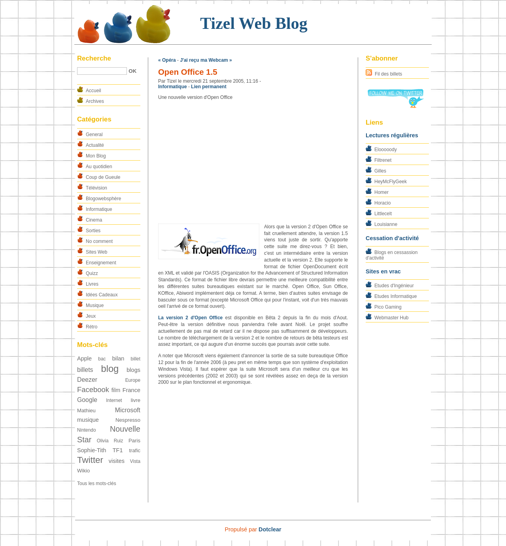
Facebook (93, 389)
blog (110, 368)
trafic (134, 450)
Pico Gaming (388, 307)
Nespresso (127, 420)
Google (87, 399)
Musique (95, 305)
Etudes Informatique (395, 296)
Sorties (93, 230)
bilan (118, 358)
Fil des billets (388, 74)
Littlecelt (383, 213)
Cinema (94, 220)
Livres (92, 284)
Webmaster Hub (391, 317)
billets (85, 369)
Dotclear (270, 529)
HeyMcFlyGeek (390, 181)
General (94, 134)
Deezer (87, 379)
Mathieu (86, 410)
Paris (134, 441)
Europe (132, 380)
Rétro (91, 327)
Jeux (91, 316)
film (116, 390)
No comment (99, 241)
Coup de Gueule (103, 177)
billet (135, 359)
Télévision (96, 188)
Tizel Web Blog (253, 23)
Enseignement (101, 262)
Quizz (92, 273)
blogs (133, 370)
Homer (381, 192)
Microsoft (127, 410)
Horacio (382, 203)
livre (135, 400)
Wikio (83, 471)
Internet (114, 400)
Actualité (95, 145)
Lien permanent (208, 86)
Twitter (90, 460)
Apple (84, 358)
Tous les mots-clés (96, 483)
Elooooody (385, 149)
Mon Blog (96, 156)
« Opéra (167, 60)
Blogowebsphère (103, 198)
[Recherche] (102, 71)
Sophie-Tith (91, 450)
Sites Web (96, 252)
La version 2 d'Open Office (190, 317)
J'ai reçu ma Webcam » (206, 60)
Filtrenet (382, 160)
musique (88, 420)
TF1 (118, 450)
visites (117, 461)
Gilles (380, 171)
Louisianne (385, 224)
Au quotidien (99, 166)
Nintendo (86, 430)
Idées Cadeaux (102, 295)
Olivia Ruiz (110, 441)
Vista (135, 461)
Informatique (99, 209)
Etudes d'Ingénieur (394, 285)
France (131, 390)
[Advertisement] (253, 162)
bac (102, 359)
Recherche (94, 58)
